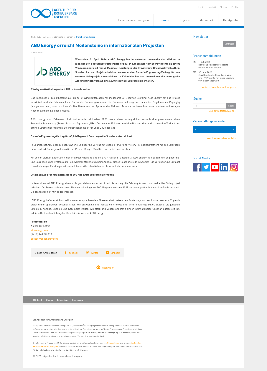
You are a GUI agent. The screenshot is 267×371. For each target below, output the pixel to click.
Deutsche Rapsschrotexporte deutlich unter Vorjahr (213, 66)
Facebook (73, 252)
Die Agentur (231, 20)
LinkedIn (116, 252)
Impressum (77, 300)
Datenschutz (62, 300)
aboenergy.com (39, 230)
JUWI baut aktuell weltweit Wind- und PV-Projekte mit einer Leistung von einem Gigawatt (216, 77)
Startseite (58, 36)
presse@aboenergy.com (44, 238)
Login (201, 7)
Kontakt (212, 7)
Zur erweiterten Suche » (222, 110)
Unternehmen (113, 342)
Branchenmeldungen (85, 36)
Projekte (184, 20)
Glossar (224, 7)
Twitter (94, 252)
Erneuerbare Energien (133, 20)
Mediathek (207, 20)
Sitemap (49, 300)
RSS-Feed (37, 300)
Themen (163, 20)
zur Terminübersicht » (221, 138)
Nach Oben (108, 267)
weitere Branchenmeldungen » (219, 87)
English (235, 7)
